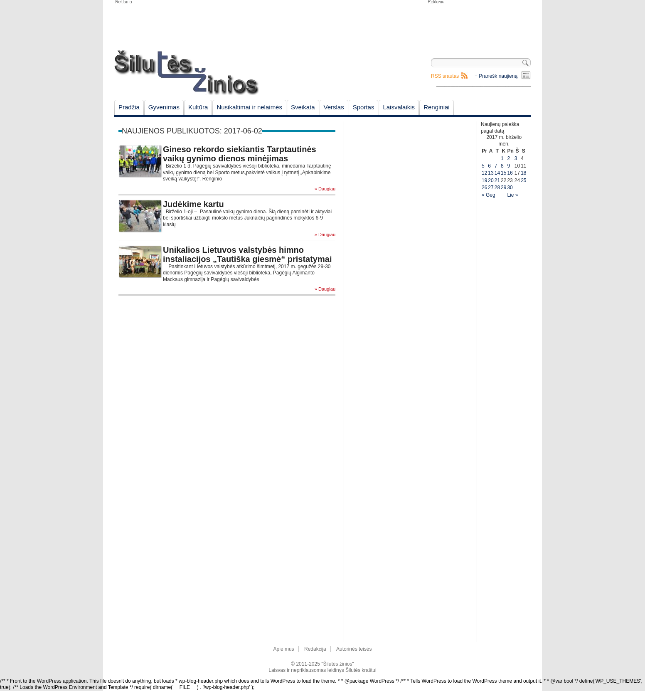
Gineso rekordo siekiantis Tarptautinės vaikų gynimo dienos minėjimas (239, 154)
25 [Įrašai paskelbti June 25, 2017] (523, 180)
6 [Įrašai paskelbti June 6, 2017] (489, 166)
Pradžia (129, 107)
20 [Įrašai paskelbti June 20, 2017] (490, 180)
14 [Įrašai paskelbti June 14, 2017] (497, 173)
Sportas (363, 107)
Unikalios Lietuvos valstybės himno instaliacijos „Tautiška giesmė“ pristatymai (247, 254)
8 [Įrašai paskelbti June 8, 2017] (502, 166)
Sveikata (303, 107)
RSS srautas (445, 76)
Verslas (334, 107)
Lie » (512, 195)
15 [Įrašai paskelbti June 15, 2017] (503, 173)
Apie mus (283, 649)
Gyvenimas (164, 107)
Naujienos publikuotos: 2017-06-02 (192, 131)
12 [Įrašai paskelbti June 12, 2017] (484, 173)
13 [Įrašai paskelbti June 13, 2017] (490, 173)
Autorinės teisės (354, 649)
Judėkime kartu (193, 204)
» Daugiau (325, 189)
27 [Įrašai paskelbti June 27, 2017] (490, 187)
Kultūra (198, 107)
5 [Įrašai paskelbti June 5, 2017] (483, 166)
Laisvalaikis (399, 107)
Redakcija (315, 649)
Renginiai (436, 107)
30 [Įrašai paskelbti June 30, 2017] (509, 187)
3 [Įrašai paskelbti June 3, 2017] (516, 158)
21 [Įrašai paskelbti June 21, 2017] (497, 180)
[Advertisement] (479, 25)
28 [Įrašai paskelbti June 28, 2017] (497, 187)
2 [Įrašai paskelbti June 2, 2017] (508, 158)
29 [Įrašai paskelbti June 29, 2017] (503, 187)
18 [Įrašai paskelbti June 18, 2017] (523, 173)
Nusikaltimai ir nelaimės (249, 107)
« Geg (488, 195)
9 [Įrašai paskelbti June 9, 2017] (508, 166)
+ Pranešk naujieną (496, 76)
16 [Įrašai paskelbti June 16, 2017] (509, 173)
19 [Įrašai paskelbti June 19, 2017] (484, 180)
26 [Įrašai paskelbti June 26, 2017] (484, 187)
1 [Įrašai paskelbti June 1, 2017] (502, 158)
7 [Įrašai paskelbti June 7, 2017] (496, 166)
